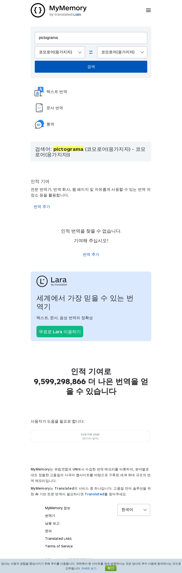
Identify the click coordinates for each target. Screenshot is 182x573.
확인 (110, 568)
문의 (48, 531)
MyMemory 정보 (57, 508)
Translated (94, 494)
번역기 (50, 515)
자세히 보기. (89, 568)
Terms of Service (59, 546)
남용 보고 (52, 523)
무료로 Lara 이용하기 (60, 331)
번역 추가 (42, 206)
